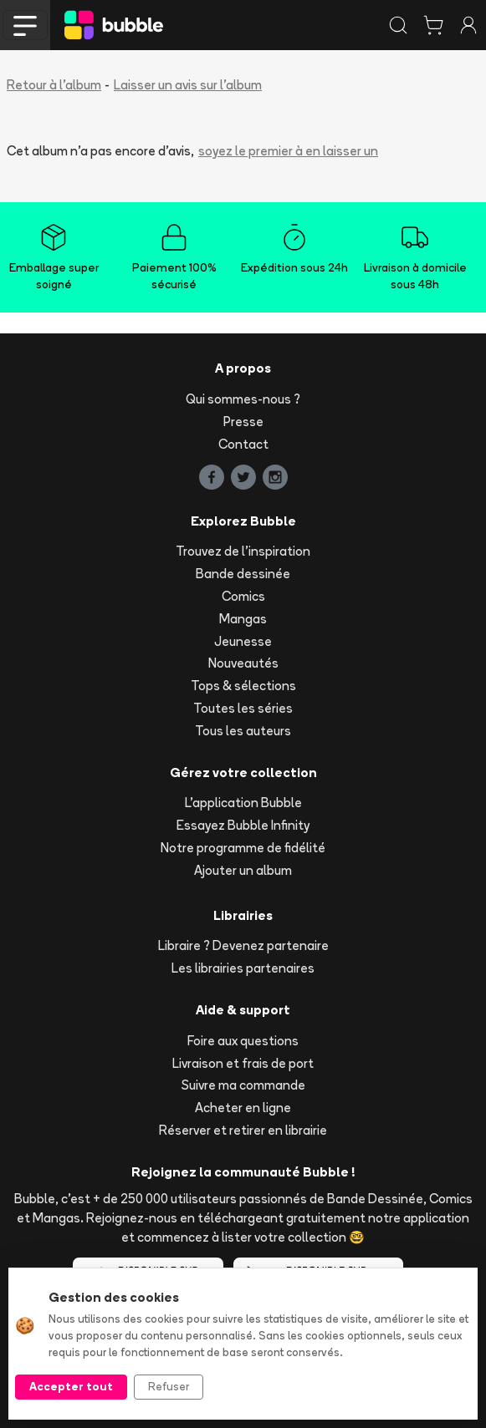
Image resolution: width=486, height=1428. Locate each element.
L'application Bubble (243, 803)
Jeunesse (243, 641)
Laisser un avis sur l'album (188, 85)
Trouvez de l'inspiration (243, 551)
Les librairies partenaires (243, 968)
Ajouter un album (243, 870)
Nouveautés (243, 663)
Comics (243, 596)
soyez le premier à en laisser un (288, 151)
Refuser (168, 1386)
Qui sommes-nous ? (243, 399)
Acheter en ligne (243, 1107)
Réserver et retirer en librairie (243, 1130)
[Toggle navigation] (25, 25)
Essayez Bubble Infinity (243, 825)
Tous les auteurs (243, 731)
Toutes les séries (243, 708)
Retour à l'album (54, 85)
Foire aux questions (243, 1041)
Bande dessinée (243, 574)
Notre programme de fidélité (243, 848)
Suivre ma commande (243, 1085)
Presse (243, 421)
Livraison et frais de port (243, 1063)
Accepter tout (71, 1386)
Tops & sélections (243, 686)
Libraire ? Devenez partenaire (243, 945)
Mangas (243, 619)
